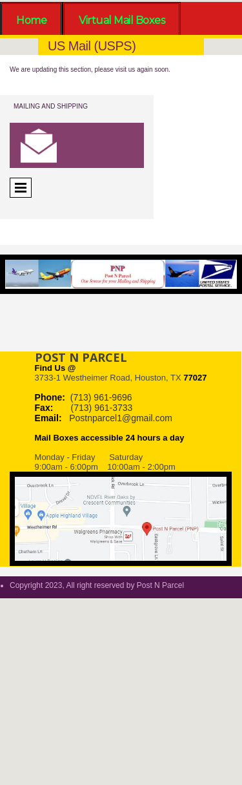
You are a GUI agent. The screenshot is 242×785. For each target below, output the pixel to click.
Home (31, 20)
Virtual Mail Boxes (122, 20)
